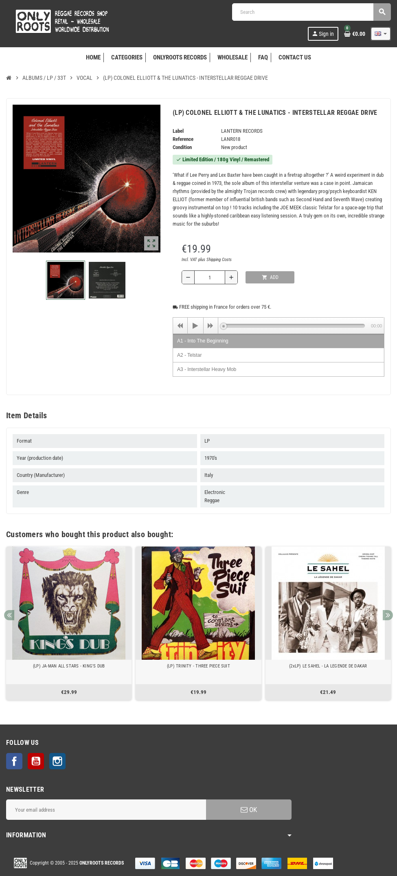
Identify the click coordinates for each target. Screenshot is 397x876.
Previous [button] (9, 615)
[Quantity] (209, 277)
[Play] (195, 326)
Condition (182, 147)
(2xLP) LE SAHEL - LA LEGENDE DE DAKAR (328, 666)
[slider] (294, 326)
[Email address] (106, 809)
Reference (183, 139)
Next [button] (388, 615)
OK (249, 810)
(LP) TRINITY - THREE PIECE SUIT (198, 666)
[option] (69, 623)
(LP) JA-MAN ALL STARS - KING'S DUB (69, 666)
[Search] (311, 12)
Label (178, 131)
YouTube (36, 761)
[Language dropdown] (380, 34)
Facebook (14, 761)
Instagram (57, 761)
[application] (278, 325)
